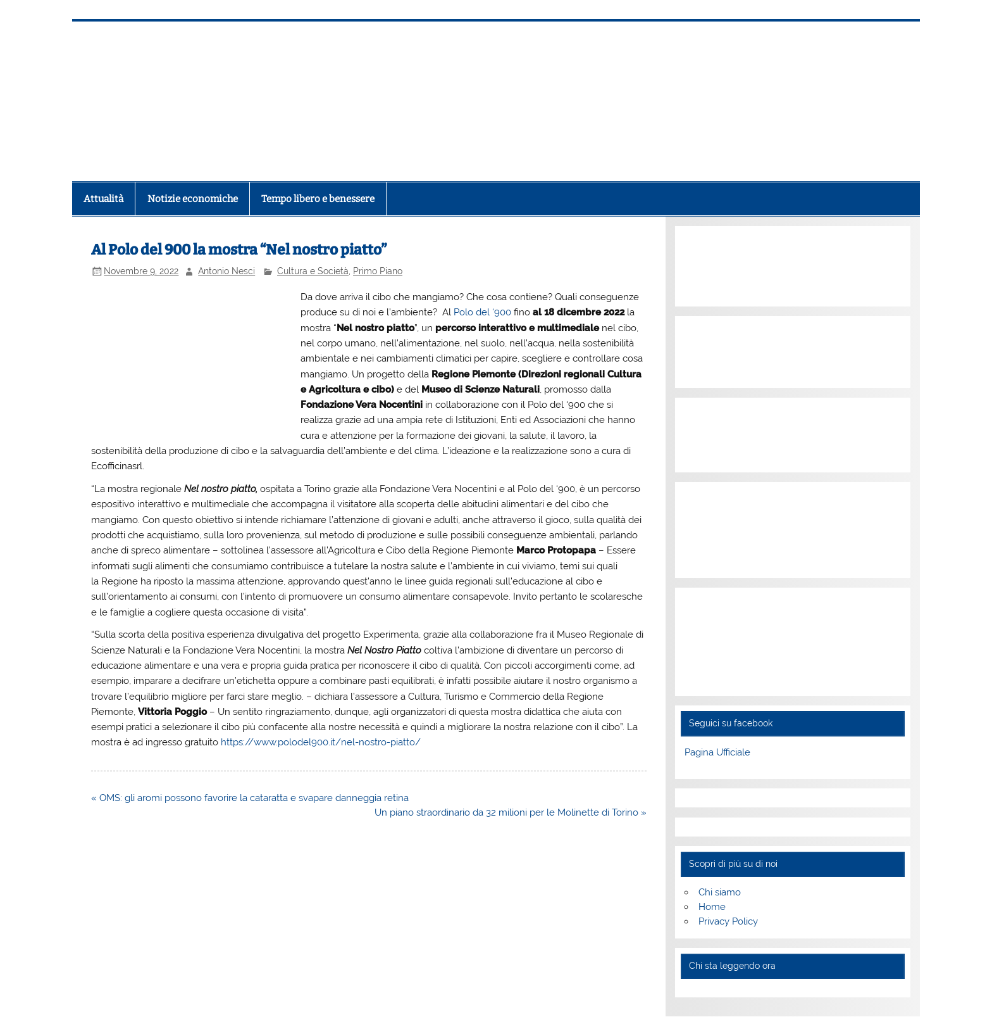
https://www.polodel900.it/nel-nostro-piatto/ (321, 742)
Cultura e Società (313, 271)
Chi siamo (719, 892)
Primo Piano (377, 271)
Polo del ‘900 (482, 312)
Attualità (103, 199)
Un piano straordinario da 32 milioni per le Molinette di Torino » (511, 812)
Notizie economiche (192, 199)
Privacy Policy (728, 921)
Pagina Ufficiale (717, 752)
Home (712, 907)
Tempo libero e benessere (318, 199)
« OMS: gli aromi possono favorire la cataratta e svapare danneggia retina (250, 798)
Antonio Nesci (226, 271)
